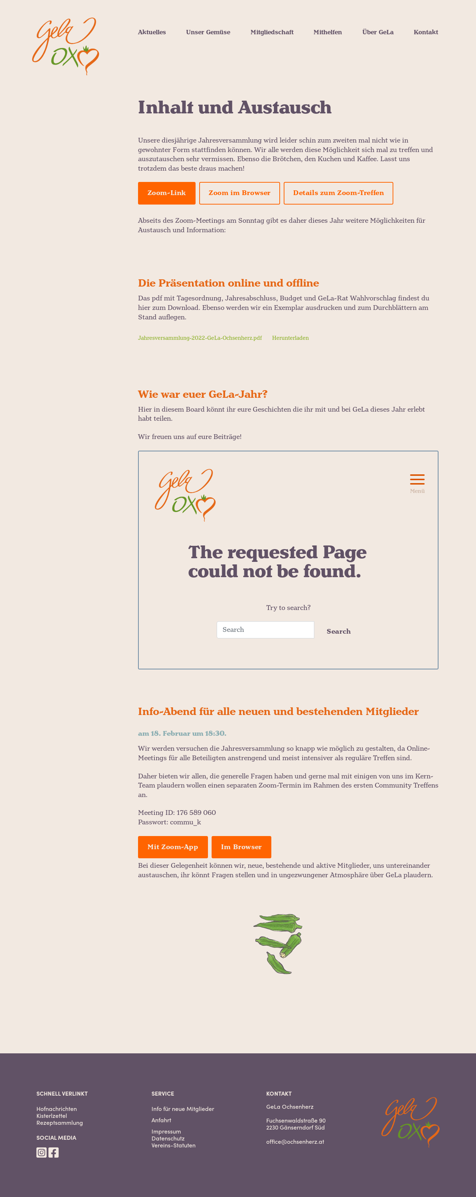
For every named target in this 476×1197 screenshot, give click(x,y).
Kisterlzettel (51, 1115)
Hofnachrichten (56, 1108)
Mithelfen (328, 32)
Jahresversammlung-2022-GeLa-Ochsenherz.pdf (200, 338)
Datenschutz (168, 1138)
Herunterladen (290, 338)
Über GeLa (378, 32)
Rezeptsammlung (59, 1122)
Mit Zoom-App (172, 847)
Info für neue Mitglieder (183, 1108)
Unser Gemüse (208, 32)
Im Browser (241, 847)
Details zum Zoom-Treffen (338, 193)
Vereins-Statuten (174, 1145)
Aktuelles (152, 32)
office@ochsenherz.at (295, 1141)
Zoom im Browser (240, 193)
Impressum (166, 1131)
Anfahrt (161, 1119)
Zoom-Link (166, 193)
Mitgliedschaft (272, 32)
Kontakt (426, 32)
